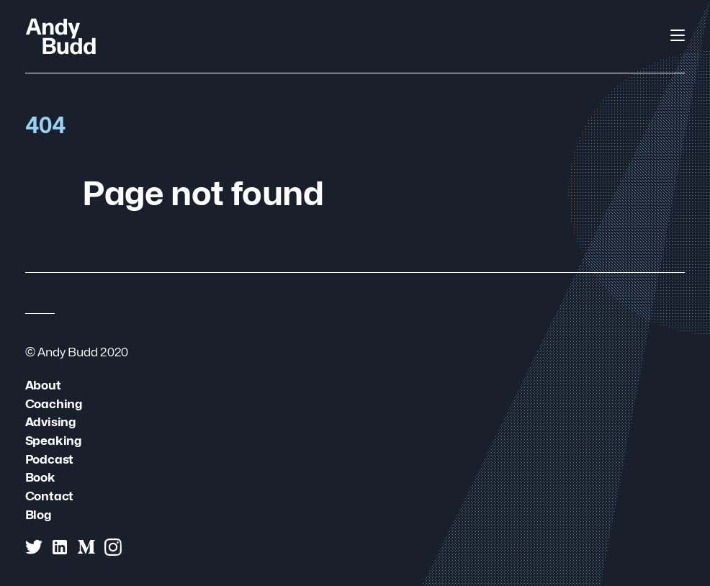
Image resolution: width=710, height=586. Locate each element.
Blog (38, 514)
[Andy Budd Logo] (60, 36)
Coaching (53, 403)
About (43, 384)
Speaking (53, 440)
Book (40, 476)
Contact (49, 495)
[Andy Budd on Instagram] (113, 547)
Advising (50, 421)
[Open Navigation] (677, 35)
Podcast (49, 458)
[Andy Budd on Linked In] (59, 547)
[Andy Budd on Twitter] (33, 547)
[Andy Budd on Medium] (86, 547)
